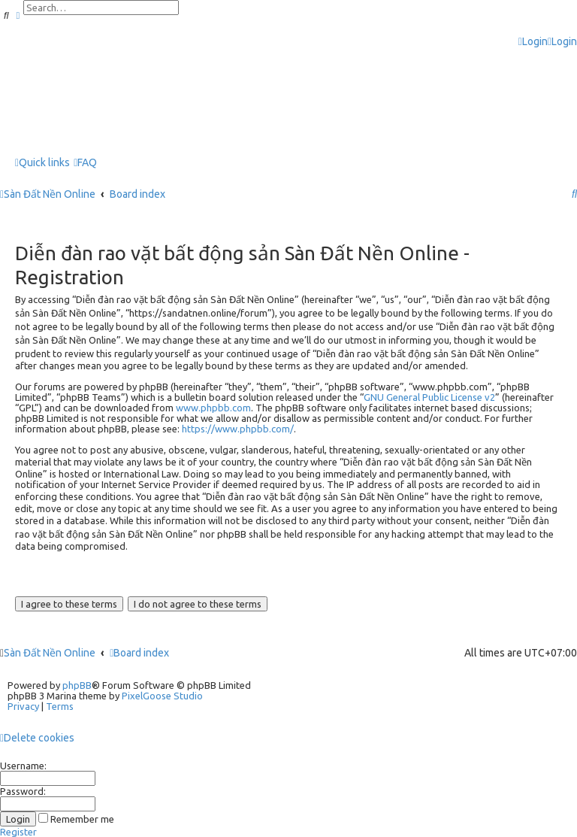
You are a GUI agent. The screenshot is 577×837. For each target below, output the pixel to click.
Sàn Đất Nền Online (49, 653)
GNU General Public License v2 (429, 397)
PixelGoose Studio (162, 695)
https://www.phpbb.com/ (238, 428)
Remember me (76, 819)
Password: (23, 791)
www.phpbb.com (213, 407)
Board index (139, 653)
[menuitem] (533, 41)
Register (18, 831)
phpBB (77, 685)
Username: (23, 765)
